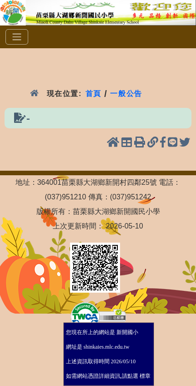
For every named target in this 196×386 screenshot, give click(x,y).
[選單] (16, 37)
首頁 (93, 93)
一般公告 (126, 93)
